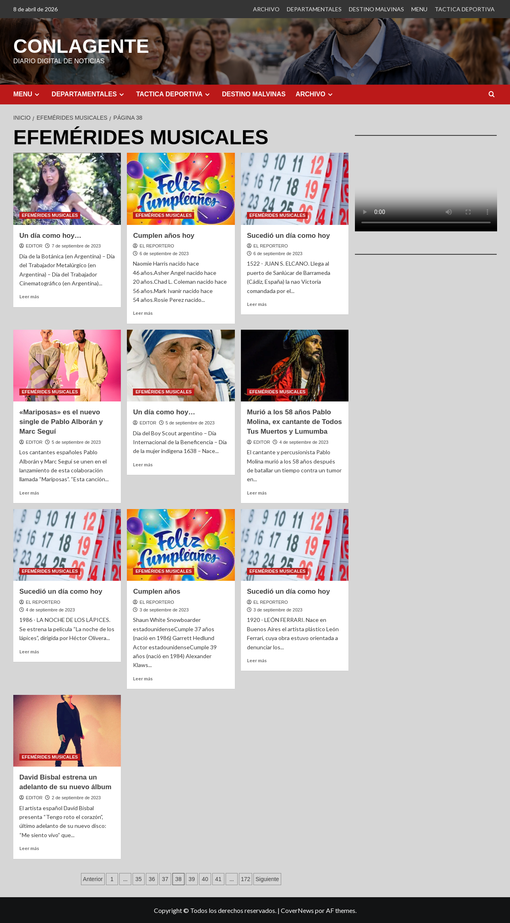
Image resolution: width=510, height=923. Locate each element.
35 (138, 878)
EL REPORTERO (157, 245)
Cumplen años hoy (163, 235)
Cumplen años (156, 591)
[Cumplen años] (180, 544)
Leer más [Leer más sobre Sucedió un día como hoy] (257, 304)
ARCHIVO (266, 9)
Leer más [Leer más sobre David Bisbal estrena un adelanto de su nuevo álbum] (29, 848)
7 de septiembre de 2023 (76, 245)
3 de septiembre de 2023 (164, 609)
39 (192, 878)
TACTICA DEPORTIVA (465, 9)
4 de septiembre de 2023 (303, 441)
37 (165, 878)
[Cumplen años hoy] (180, 188)
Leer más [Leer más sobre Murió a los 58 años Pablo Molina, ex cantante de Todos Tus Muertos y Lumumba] (257, 492)
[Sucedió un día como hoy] (294, 188)
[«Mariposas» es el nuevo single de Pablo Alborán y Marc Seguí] (67, 365)
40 (205, 878)
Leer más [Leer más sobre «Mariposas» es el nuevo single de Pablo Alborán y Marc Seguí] (29, 492)
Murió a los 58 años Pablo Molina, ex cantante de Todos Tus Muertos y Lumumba (294, 421)
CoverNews (297, 910)
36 (152, 878)
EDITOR (34, 245)
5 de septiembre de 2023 (76, 441)
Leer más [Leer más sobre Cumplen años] (143, 678)
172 (245, 878)
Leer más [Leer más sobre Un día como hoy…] (29, 296)
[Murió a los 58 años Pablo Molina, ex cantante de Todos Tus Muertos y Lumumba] (294, 365)
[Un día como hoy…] (67, 188)
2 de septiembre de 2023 (76, 797)
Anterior (93, 878)
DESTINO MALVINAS (376, 9)
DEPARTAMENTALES (314, 9)
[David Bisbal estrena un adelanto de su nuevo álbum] (67, 730)
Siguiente (267, 878)
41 (218, 878)
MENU (419, 9)
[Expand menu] (36, 94)
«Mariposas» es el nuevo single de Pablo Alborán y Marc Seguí (61, 421)
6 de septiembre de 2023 (164, 253)
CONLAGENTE (81, 45)
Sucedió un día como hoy (288, 235)
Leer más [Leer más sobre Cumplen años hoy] (143, 313)
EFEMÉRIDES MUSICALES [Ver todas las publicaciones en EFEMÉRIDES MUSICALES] (50, 214)
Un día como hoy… (50, 235)
